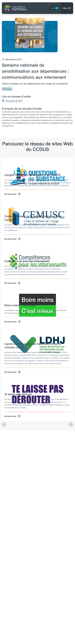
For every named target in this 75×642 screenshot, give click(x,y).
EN (52, 8)
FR (57, 8)
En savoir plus (12, 194)
